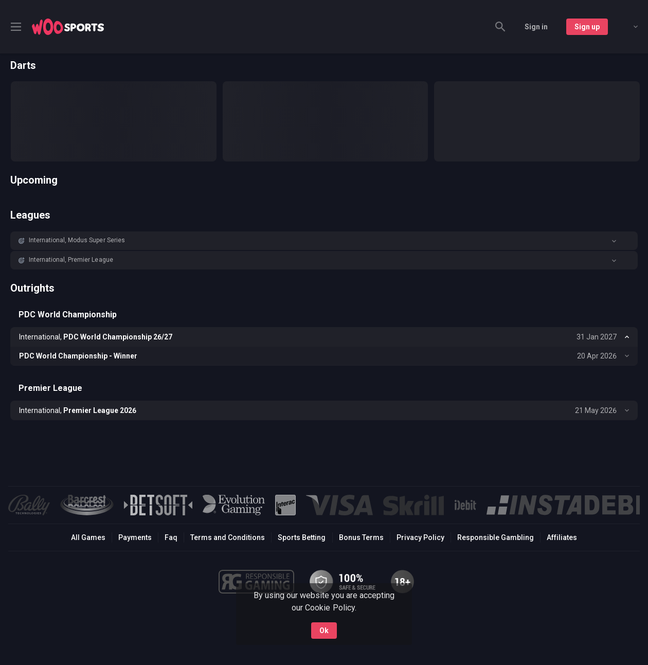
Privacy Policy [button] (420, 537)
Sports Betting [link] (302, 537)
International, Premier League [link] (71, 259)
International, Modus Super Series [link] (77, 240)
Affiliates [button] (562, 537)
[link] (68, 26)
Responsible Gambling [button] (495, 537)
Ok (324, 628)
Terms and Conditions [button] (227, 537)
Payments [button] (135, 537)
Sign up (587, 27)
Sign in (536, 27)
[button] (324, 240)
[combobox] (628, 26)
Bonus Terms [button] (361, 537)
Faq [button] (171, 537)
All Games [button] (88, 537)
